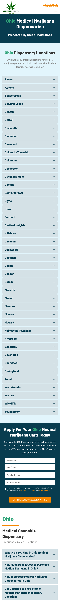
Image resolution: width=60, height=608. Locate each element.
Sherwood (11, 363)
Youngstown (12, 411)
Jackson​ (10, 241)
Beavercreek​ (13, 95)
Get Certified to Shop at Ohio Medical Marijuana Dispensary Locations (23, 592)
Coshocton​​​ (11, 168)
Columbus (11, 160)
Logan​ (9, 265)
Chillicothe (11, 128)
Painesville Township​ (18, 330)
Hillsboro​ (10, 233)
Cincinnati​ (11, 136)
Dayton (9, 184)
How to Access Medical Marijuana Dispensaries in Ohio (26, 578)
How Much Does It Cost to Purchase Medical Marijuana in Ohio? (27, 566)
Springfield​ (12, 371)
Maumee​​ (10, 306)
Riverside (11, 338)
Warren (9, 395)
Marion (9, 298)
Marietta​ (10, 290)
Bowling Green (14, 103)
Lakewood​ (11, 249)
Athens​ (9, 87)
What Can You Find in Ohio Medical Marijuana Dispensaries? (26, 554)
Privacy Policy (44, 490)
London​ (9, 273)
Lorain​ (9, 282)
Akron (8, 79)
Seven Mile (11, 354)
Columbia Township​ (17, 152)
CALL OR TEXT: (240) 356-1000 (50, 5)
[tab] (30, 79)
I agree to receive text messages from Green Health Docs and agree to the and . (29, 489)
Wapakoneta (13, 387)
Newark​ (9, 322)
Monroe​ (9, 314)
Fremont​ (10, 217)
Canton (9, 111)
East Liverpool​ (14, 193)
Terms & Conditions (27, 490)
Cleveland (11, 144)
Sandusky (11, 346)
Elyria (8, 201)
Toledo (9, 379)
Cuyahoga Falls (14, 176)
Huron (8, 209)
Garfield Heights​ (15, 225)
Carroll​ (9, 120)
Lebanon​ (10, 257)
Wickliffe (10, 403)
